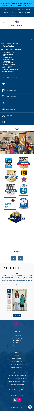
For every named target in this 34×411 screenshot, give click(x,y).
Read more (17, 251)
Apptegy (20, 409)
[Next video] (20, 258)
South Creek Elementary (17, 373)
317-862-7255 (17, 342)
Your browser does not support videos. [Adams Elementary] (17, 35)
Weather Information (24, 12)
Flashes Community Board (17, 15)
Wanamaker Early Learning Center (17, 378)
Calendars (6, 12)
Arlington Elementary (17, 364)
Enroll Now (17, 9)
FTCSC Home (7, 9)
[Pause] (9, 291)
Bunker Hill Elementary (17, 367)
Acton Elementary (17, 358)
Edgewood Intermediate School (17, 381)
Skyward (13, 12)
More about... (17, 315)
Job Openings (26, 9)
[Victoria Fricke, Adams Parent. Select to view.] (9, 295)
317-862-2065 (17, 341)
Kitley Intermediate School (17, 384)
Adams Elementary (17, 361)
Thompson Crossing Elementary (17, 375)
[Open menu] (3, 23)
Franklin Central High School (17, 390)
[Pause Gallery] (31, 39)
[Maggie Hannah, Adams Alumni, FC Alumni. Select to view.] (9, 301)
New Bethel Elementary (17, 370)
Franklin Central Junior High (17, 387)
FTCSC (17, 356)
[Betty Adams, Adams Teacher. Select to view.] (9, 306)
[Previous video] (13, 258)
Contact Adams (17, 346)
